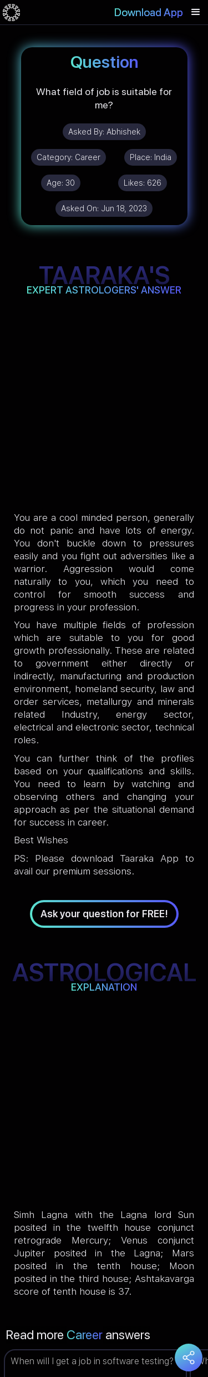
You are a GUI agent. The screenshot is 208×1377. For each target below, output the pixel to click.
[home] (11, 12)
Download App (148, 12)
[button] (196, 12)
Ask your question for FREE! (104, 913)
